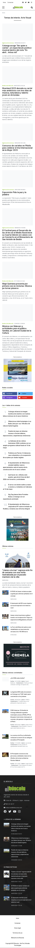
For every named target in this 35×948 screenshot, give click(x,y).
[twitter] (25, 2)
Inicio (4, 2)
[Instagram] (19, 812)
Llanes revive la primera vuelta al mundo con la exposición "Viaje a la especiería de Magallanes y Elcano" (21, 618)
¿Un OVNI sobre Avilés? (17, 678)
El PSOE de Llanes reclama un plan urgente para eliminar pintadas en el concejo (21, 594)
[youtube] (28, 2)
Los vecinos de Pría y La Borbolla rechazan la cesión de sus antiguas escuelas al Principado (21, 738)
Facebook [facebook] (9, 393)
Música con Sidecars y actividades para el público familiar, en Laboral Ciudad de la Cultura (16, 329)
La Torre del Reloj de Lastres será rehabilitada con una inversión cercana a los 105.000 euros (20, 629)
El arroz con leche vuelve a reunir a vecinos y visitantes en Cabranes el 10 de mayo (17, 487)
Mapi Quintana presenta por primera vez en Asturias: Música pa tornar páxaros (17, 286)
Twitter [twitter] (24, 393)
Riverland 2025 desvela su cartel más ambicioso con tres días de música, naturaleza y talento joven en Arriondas (17, 91)
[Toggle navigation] (32, 7)
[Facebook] (5, 812)
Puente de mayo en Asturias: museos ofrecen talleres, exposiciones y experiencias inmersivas (16, 433)
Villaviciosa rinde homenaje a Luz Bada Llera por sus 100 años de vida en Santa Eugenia (17, 423)
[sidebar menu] (3, 7)
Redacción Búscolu (7, 85)
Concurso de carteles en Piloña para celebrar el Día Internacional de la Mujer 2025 (17, 147)
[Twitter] (9, 812)
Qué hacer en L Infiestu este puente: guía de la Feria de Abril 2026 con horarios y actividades (16, 477)
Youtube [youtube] (24, 397)
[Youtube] (14, 812)
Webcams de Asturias (17, 937)
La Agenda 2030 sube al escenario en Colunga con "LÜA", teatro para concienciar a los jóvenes (20, 694)
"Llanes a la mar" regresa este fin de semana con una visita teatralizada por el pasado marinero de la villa (17, 573)
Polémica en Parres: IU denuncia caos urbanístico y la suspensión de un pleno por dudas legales (17, 455)
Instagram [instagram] (9, 397)
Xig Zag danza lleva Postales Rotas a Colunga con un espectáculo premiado (15, 497)
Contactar (10, 2)
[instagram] (31, 2)
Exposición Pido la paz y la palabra (14, 193)
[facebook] (23, 2)
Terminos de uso (17, 933)
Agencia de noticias (8, 43)
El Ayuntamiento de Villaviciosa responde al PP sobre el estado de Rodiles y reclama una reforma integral (17, 506)
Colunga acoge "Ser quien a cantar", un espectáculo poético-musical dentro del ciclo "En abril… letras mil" (17, 49)
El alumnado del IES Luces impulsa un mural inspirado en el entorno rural (21, 606)
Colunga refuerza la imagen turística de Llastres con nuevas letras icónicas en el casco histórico (16, 414)
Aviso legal (17, 928)
